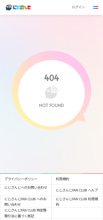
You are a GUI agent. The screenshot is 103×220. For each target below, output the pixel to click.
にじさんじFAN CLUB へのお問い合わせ (25, 201)
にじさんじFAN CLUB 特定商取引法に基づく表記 (25, 213)
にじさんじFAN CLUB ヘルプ (77, 190)
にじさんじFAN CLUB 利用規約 (77, 201)
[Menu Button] (96, 8)
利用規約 (62, 178)
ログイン (78, 7)
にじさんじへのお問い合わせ (25, 187)
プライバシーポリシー (20, 178)
